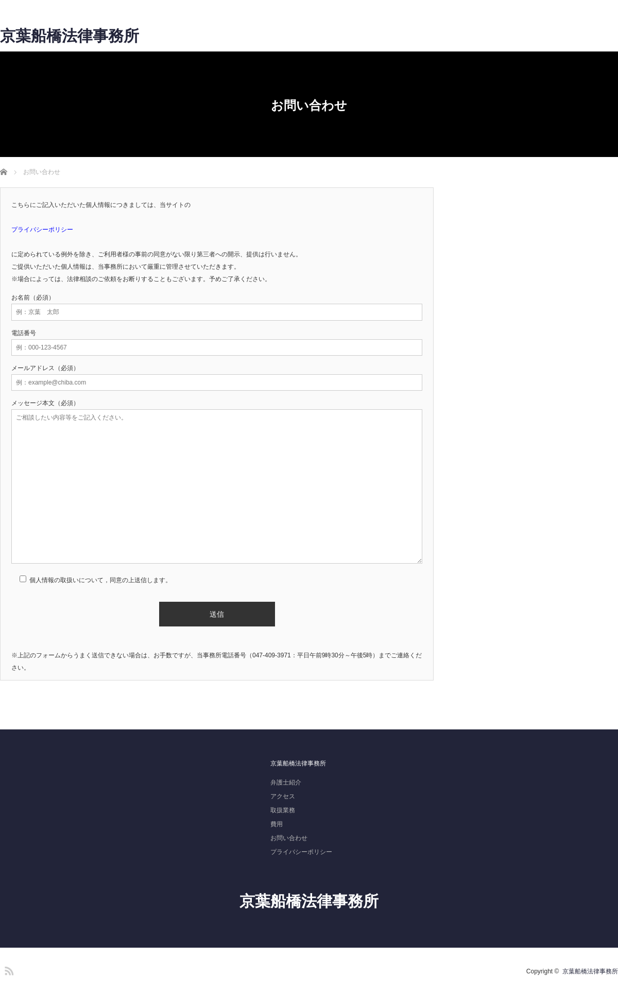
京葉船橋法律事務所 (69, 36)
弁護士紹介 (285, 782)
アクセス (282, 796)
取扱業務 (282, 810)
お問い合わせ (288, 838)
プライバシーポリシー (301, 852)
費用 (276, 824)
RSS (7, 969)
